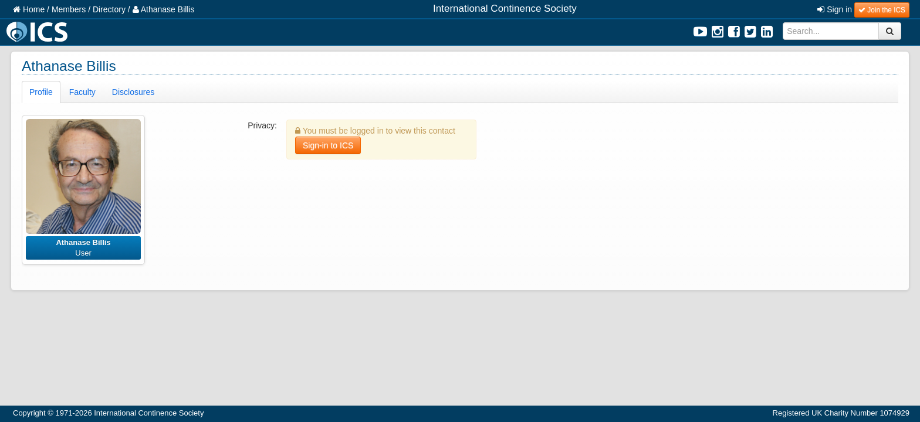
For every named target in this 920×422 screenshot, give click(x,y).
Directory (109, 9)
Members (69, 9)
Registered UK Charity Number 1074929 (841, 413)
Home (29, 9)
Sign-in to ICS (328, 145)
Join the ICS (881, 10)
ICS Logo (38, 32)
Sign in (834, 9)
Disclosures (133, 92)
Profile (41, 92)
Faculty (82, 92)
